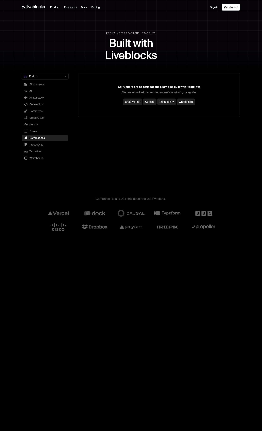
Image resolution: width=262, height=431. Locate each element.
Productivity (166, 101)
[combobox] (45, 76)
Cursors (149, 101)
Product (56, 8)
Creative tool (132, 101)
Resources (71, 8)
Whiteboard (186, 101)
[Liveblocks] (33, 7)
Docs (84, 7)
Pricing (95, 7)
